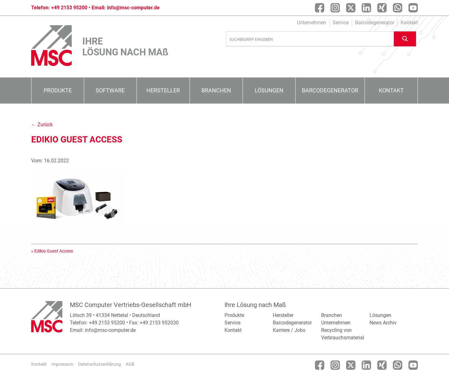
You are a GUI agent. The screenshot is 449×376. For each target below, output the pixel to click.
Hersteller (163, 90)
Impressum (62, 364)
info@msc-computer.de (133, 8)
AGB (130, 364)
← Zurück (42, 125)
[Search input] (310, 39)
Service (341, 23)
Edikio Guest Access (53, 250)
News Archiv (383, 323)
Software (110, 90)
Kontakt (409, 23)
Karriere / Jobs (289, 330)
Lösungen (269, 90)
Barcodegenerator (374, 23)
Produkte (58, 90)
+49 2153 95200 (69, 8)
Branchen (216, 90)
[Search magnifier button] (405, 38)
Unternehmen (311, 23)
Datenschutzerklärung (99, 364)
